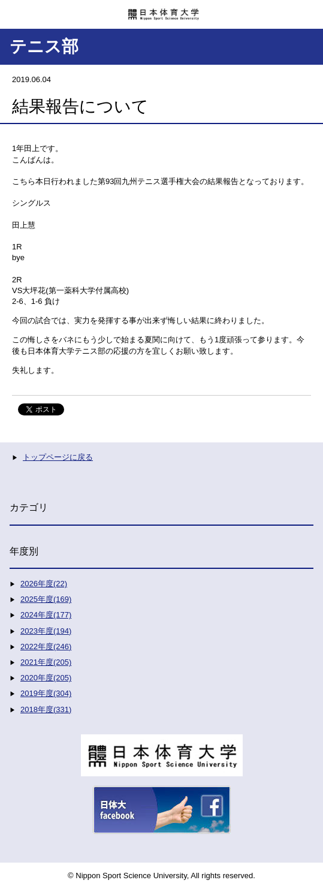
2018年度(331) (45, 709)
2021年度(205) (45, 662)
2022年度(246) (45, 646)
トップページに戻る (58, 457)
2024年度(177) (45, 614)
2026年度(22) (43, 583)
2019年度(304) (45, 693)
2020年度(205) (45, 677)
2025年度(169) (45, 599)
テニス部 (44, 46)
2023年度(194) (45, 630)
